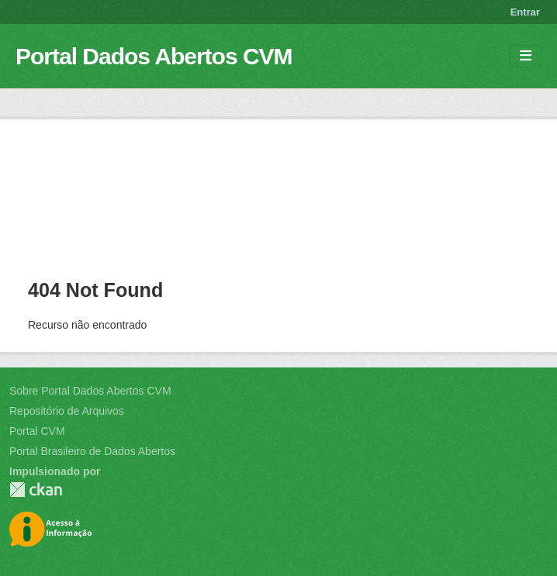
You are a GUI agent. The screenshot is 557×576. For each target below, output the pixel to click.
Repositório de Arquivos (66, 411)
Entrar (525, 12)
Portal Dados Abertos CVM (154, 56)
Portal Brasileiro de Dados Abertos (92, 451)
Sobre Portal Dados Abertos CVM (90, 391)
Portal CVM (37, 431)
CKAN (35, 489)
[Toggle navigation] (525, 56)
